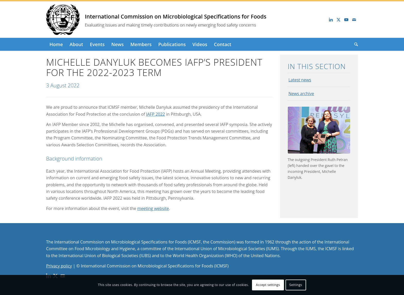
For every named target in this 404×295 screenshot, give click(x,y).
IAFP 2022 (155, 114)
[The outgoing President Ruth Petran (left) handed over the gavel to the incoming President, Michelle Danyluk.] (319, 130)
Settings (295, 285)
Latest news (300, 80)
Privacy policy (59, 266)
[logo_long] (168, 20)
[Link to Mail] (354, 19)
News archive (301, 93)
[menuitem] (56, 44)
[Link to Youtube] (346, 19)
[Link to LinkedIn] (331, 19)
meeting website (153, 208)
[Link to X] (338, 19)
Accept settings (268, 285)
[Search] (354, 44)
